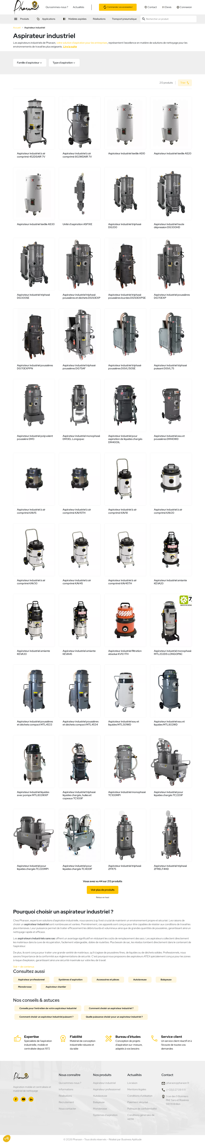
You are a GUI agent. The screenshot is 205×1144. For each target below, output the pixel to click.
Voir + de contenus (23, 966)
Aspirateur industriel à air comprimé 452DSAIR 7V (31, 155)
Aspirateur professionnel (31, 979)
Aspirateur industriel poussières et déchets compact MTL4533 (35, 723)
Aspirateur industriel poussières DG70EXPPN (35, 367)
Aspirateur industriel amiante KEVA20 (170, 582)
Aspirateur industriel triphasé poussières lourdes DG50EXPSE (127, 296)
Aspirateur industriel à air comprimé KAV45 (77, 582)
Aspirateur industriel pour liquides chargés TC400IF (77, 867)
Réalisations (65, 1095)
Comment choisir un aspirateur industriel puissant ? (46, 1016)
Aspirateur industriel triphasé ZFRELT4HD (170, 867)
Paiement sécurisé (137, 1102)
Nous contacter (67, 1108)
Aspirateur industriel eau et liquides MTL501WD (123, 723)
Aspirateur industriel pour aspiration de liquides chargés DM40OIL (125, 439)
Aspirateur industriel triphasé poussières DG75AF (79, 367)
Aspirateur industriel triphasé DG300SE (33, 296)
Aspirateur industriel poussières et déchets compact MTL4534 (80, 723)
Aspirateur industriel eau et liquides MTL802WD (169, 723)
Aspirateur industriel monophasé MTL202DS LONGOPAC (172, 652)
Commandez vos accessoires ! (118, 7)
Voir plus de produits (102, 889)
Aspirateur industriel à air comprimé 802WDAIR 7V (77, 155)
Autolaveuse (140, 979)
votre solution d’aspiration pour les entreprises (82, 42)
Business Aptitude (131, 1139)
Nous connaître (69, 1075)
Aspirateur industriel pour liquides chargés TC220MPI (33, 867)
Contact (167, 1075)
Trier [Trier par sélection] (184, 83)
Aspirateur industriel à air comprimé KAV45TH (122, 582)
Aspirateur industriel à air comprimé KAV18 (122, 511)
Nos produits (102, 1075)
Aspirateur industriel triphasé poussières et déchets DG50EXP (81, 296)
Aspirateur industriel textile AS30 (36, 224)
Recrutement (66, 1102)
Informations (66, 1089)
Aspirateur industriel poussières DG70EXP (172, 296)
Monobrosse (25, 986)
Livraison (132, 1083)
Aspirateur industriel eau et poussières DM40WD (169, 437)
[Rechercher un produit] (168, 19)
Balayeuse (166, 979)
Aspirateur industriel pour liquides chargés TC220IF (168, 793)
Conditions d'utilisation (139, 1095)
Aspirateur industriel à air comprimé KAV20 (168, 511)
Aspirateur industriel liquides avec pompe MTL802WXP (33, 793)
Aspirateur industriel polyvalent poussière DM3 (35, 437)
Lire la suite (70, 46)
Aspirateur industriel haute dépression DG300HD (169, 226)
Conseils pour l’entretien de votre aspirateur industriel (47, 1008)
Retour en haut (102, 897)
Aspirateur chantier (56, 986)
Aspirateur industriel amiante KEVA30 (33, 652)
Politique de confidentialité (142, 1108)
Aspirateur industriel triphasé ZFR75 (124, 867)
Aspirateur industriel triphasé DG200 (124, 226)
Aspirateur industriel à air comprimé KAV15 (31, 511)
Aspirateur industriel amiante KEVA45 (79, 652)
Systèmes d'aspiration (70, 979)
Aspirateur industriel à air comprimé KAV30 (31, 582)
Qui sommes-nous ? (57, 7)
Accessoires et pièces (108, 979)
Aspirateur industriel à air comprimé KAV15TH (77, 511)
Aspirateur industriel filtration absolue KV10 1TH (125, 652)
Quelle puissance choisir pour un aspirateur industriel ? (114, 1016)
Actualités (78, 7)
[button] (29, 62)
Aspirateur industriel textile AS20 (172, 153)
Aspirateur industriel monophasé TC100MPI (127, 793)
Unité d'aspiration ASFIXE (77, 224)
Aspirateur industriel (104, 1083)
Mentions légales (136, 1089)
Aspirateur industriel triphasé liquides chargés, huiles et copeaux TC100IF (79, 795)
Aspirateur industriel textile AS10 (126, 153)
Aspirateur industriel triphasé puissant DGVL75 (170, 367)
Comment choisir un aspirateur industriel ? (111, 1008)
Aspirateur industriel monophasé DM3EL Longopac (81, 437)
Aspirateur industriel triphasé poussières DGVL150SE (124, 367)
